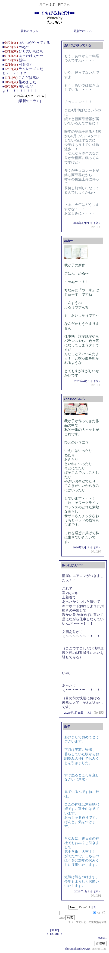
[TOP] (54, 930)
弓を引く (26, 64)
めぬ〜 (24, 47)
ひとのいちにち (31, 51)
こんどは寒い (29, 77)
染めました (27, 82)
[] (94, 907)
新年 (22, 60)
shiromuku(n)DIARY (78, 948)
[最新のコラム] (29, 101)
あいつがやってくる (34, 42)
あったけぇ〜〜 (31, 56)
